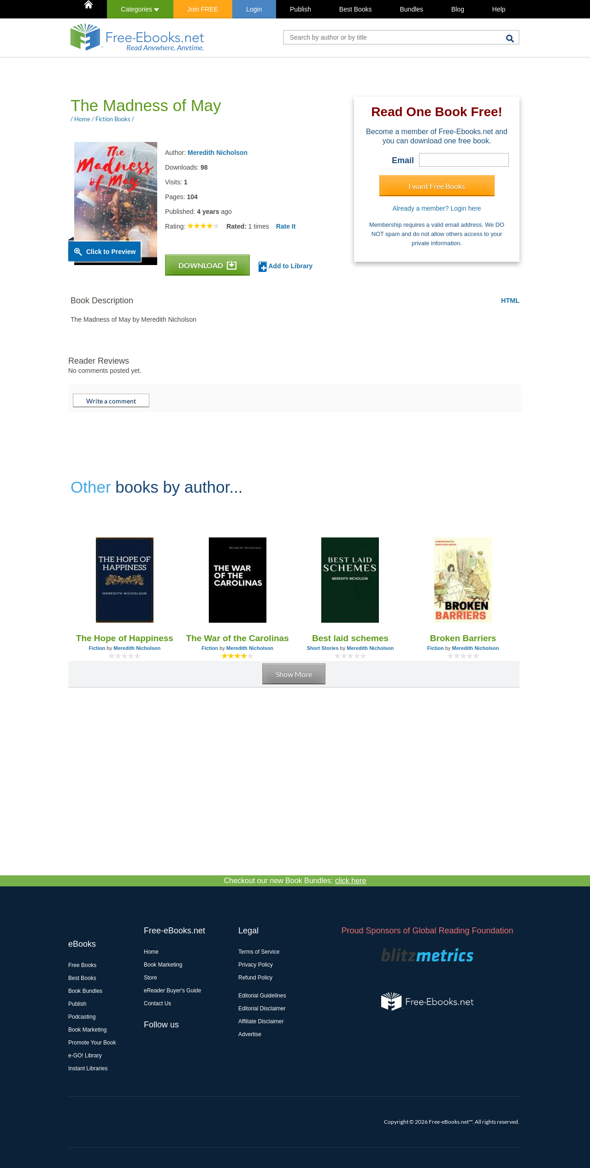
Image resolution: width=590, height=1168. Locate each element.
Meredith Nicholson (218, 152)
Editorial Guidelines (262, 995)
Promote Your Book (92, 1042)
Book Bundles (85, 991)
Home (151, 952)
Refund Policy (255, 977)
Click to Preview (111, 251)
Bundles (411, 9)
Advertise (249, 1034)
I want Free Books (436, 186)
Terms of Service (258, 952)
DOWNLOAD (207, 265)
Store (150, 977)
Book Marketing (87, 1029)
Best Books (355, 9)
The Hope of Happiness (124, 638)
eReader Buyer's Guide (172, 990)
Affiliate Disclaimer (260, 1021)
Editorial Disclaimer (262, 1008)
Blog (457, 9)
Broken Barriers (463, 638)
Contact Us (157, 1003)
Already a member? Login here (436, 208)
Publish (300, 9)
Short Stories (322, 648)
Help (499, 9)
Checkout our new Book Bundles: (295, 881)
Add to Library (286, 266)
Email (403, 160)
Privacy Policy (255, 965)
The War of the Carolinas (237, 638)
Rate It (286, 226)
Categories (140, 9)
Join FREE (202, 9)
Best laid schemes (350, 638)
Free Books (82, 965)
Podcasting (81, 1017)
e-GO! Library (85, 1055)
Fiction (96, 648)
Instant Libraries (87, 1068)
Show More (294, 674)
